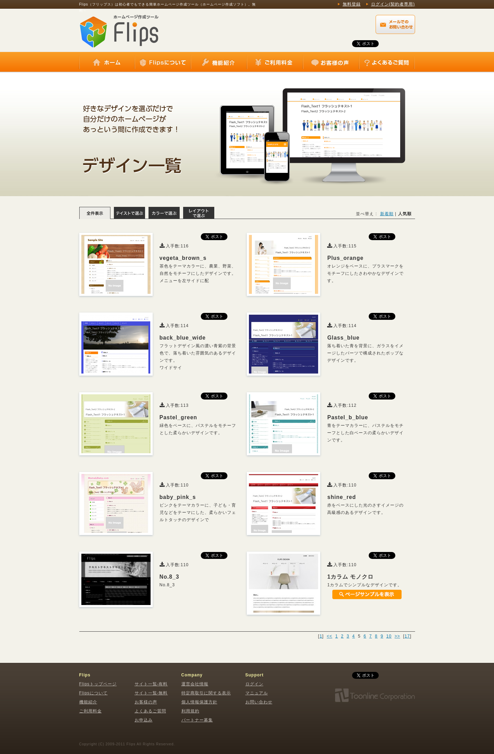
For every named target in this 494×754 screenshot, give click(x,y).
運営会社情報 (194, 684)
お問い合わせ (258, 702)
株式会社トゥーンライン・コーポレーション (374, 695)
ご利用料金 (275, 62)
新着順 (387, 213)
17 (407, 636)
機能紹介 (219, 62)
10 (389, 636)
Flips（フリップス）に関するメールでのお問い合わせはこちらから (395, 24)
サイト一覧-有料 (151, 684)
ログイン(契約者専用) (393, 4)
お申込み (144, 720)
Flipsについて (163, 62)
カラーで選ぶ (164, 213)
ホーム (107, 62)
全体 (94, 213)
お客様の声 (331, 62)
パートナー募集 (197, 720)
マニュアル (256, 693)
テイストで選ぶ (129, 213)
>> (397, 636)
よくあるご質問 (386, 62)
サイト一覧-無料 (151, 693)
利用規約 (190, 711)
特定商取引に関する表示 (206, 693)
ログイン (254, 684)
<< (329, 636)
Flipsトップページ (98, 684)
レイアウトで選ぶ (198, 213)
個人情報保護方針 (199, 702)
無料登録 (352, 4)
